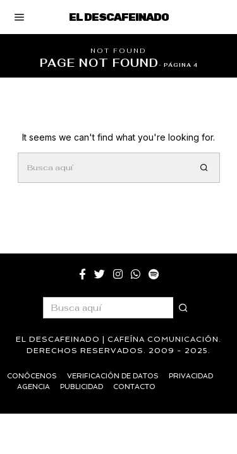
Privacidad (191, 376)
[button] (205, 168)
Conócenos (32, 376)
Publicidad (81, 387)
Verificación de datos (113, 376)
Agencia (33, 387)
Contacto (134, 387)
